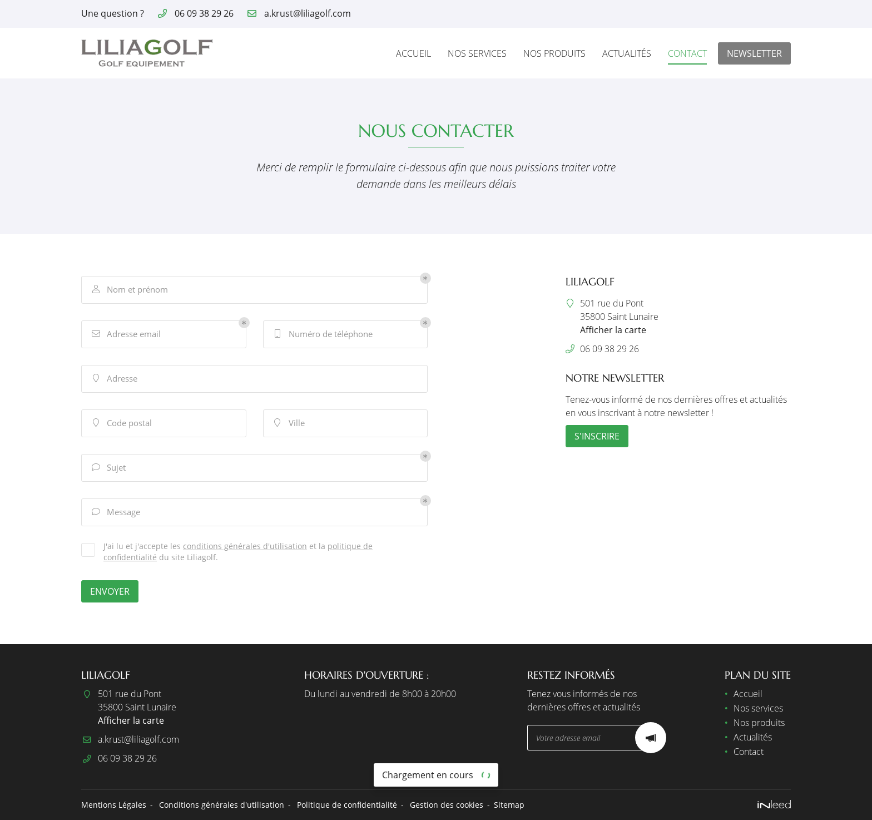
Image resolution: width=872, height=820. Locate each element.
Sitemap (509, 804)
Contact (687, 53)
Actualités (626, 53)
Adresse (113, 378)
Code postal (121, 423)
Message (115, 512)
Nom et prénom (129, 289)
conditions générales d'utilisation (245, 546)
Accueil (413, 53)
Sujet (108, 467)
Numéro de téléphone (322, 334)
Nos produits (554, 53)
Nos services (477, 53)
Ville (288, 423)
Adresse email (125, 334)
